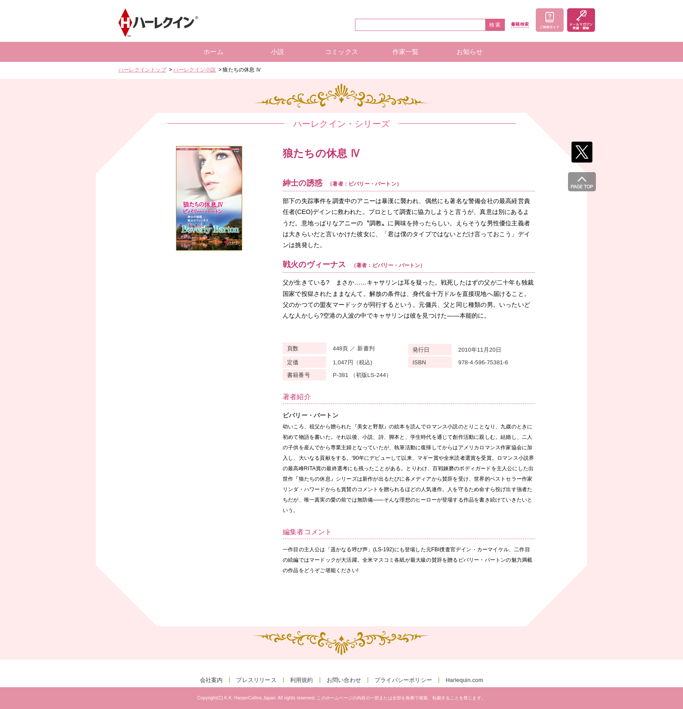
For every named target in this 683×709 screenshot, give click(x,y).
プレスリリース (256, 680)
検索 (495, 25)
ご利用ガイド (550, 20)
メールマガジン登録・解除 (581, 20)
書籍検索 (520, 24)
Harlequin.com (464, 680)
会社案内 (211, 680)
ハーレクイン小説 (194, 70)
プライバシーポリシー (403, 680)
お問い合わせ (344, 680)
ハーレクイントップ (142, 70)
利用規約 (301, 680)
